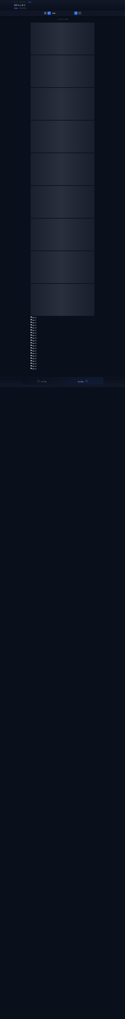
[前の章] (49, 13)
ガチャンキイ (22, 2)
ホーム (15, 2)
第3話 (29, 2)
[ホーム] (45, 13)
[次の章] (75, 13)
